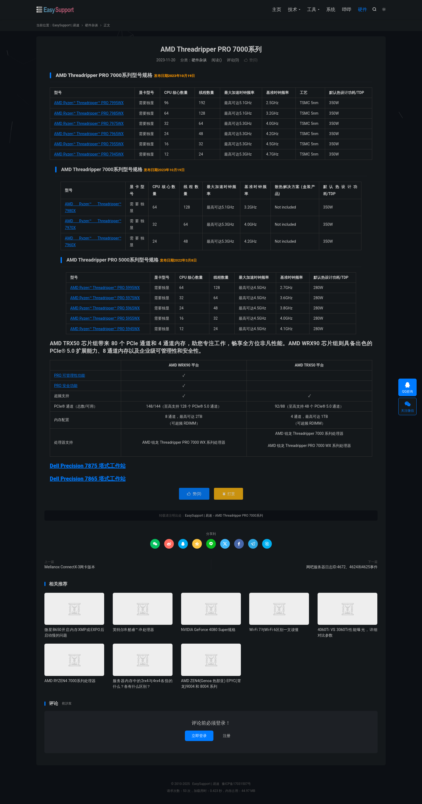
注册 (226, 736)
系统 (330, 9)
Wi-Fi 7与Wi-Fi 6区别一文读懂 (273, 629)
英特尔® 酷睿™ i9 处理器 (133, 629)
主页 (276, 9)
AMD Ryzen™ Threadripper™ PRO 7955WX (89, 144)
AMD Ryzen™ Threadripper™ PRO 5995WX (105, 287)
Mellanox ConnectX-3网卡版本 (69, 567)
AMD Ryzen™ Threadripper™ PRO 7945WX (89, 154)
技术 (292, 9)
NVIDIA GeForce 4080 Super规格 (208, 629)
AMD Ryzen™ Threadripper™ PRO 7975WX (89, 123)
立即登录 (199, 736)
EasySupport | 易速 (55, 9)
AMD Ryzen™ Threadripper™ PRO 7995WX (89, 103)
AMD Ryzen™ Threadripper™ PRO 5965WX (105, 308)
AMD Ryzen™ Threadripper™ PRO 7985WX (89, 113)
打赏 (228, 494)
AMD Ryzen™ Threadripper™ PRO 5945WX (105, 329)
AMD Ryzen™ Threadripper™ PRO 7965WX (89, 134)
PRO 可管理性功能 (69, 375)
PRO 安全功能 (66, 385)
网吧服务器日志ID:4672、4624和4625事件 (342, 567)
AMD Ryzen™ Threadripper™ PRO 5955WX (105, 318)
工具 (311, 9)
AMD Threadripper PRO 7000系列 (211, 49)
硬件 (362, 9)
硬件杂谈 (91, 25)
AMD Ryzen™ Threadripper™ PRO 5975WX (105, 298)
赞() (251, 60)
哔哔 (346, 9)
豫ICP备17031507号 (236, 784)
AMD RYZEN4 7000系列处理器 (70, 681)
